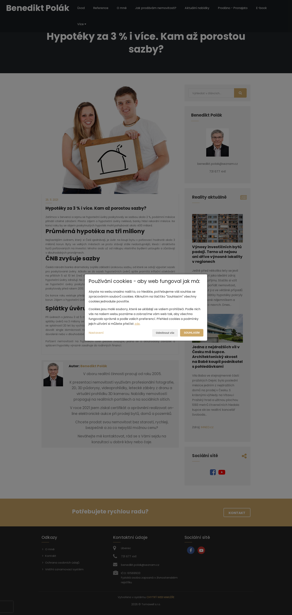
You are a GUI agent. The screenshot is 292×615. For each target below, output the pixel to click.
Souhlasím (192, 332)
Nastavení (96, 332)
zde (137, 323)
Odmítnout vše (164, 332)
